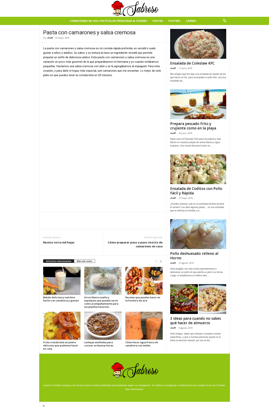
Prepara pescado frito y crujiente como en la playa (193, 126)
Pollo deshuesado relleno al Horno (194, 255)
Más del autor (84, 261)
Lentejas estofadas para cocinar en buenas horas (98, 344)
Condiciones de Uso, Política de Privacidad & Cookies (108, 21)
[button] (224, 21)
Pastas (158, 21)
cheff (50, 37)
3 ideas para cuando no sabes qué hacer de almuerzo (195, 320)
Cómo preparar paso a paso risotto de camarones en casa (135, 244)
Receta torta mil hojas (59, 242)
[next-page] (161, 261)
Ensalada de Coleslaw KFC (192, 63)
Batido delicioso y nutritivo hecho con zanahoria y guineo (61, 299)
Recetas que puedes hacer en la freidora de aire (142, 299)
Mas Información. (134, 389)
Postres (174, 21)
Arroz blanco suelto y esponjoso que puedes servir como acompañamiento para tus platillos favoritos (101, 302)
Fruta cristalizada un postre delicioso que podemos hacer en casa (60, 345)
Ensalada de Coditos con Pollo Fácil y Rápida (196, 190)
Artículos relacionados (58, 261)
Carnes (191, 21)
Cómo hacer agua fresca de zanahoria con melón (141, 344)
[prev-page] (156, 261)
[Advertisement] (103, 108)
